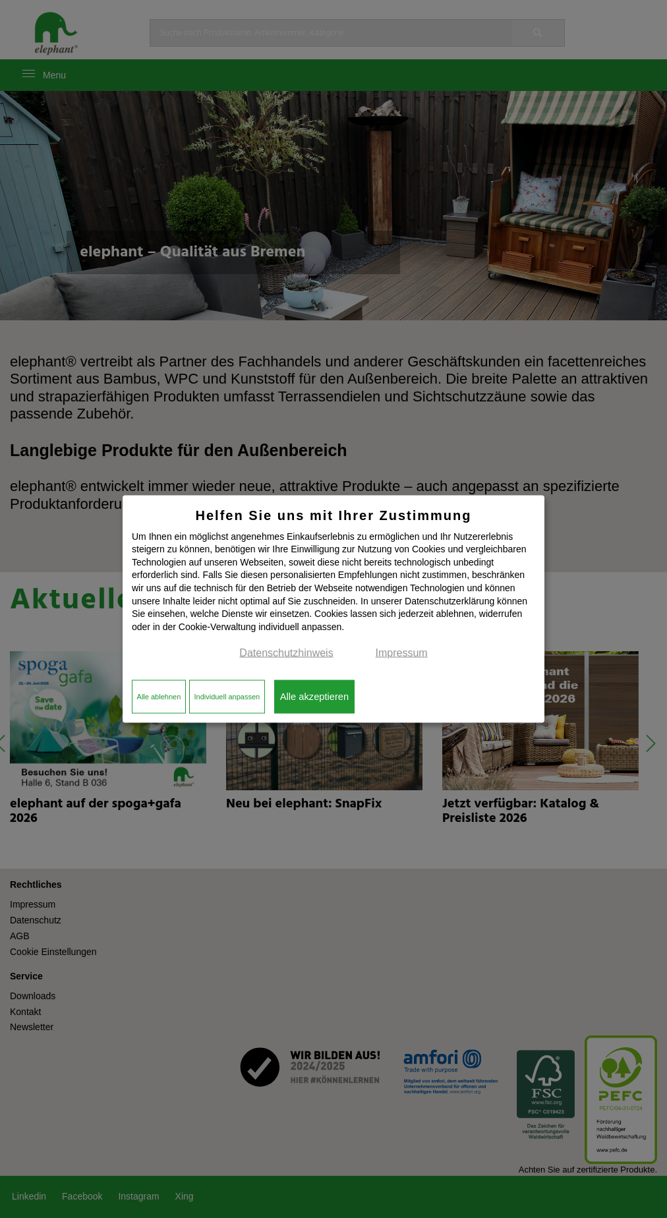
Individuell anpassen (227, 697)
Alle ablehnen (159, 697)
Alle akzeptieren (314, 696)
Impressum (402, 652)
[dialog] (333, 609)
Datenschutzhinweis (286, 652)
